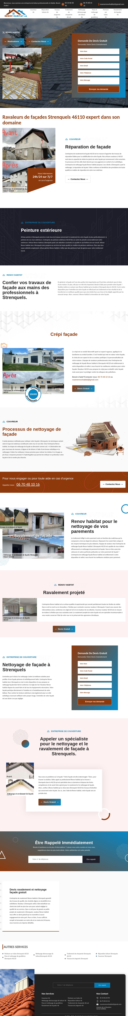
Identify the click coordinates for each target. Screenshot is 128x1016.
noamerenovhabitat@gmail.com (112, 4)
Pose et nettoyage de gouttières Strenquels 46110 (15, 957)
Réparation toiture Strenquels (108, 954)
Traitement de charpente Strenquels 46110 (79, 955)
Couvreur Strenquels (105, 956)
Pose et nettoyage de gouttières (52, 1003)
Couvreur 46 (46, 998)
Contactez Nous (38, 41)
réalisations (13, 41)
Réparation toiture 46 (75, 1001)
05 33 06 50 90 (69, 4)
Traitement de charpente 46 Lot (78, 1003)
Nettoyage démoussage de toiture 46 (54, 1001)
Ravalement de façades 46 (118, 12)
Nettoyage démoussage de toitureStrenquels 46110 (44, 955)
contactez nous (78, 179)
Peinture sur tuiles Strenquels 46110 (17, 954)
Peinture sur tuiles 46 (75, 998)
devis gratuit (83, 388)
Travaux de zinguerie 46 (75, 1005)
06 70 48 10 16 (87, 4)
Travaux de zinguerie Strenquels (77, 959)
